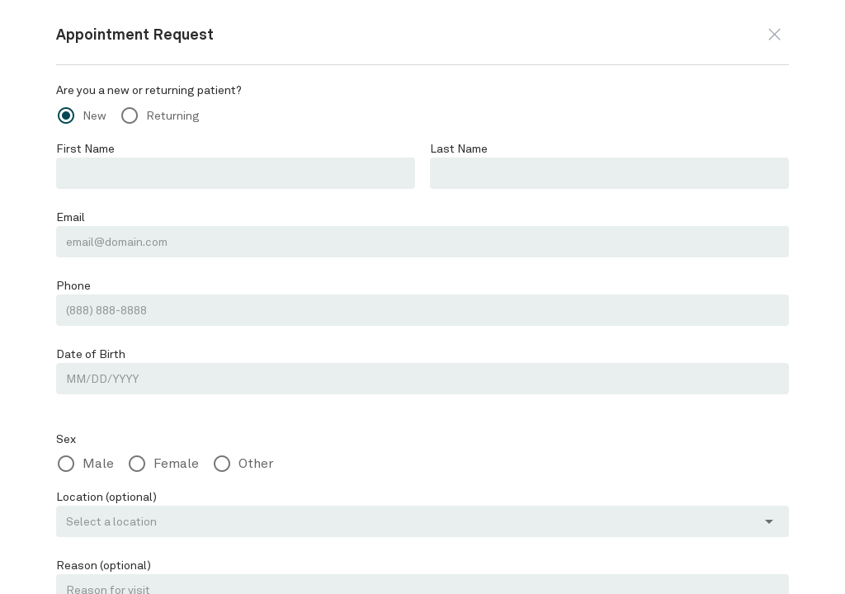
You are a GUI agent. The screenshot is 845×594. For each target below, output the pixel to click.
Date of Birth (88, 354)
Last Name (458, 148)
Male (97, 463)
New (94, 115)
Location (103, 496)
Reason (102, 565)
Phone (72, 285)
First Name (84, 148)
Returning (170, 115)
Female (173, 463)
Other (250, 463)
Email (70, 217)
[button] (774, 34)
